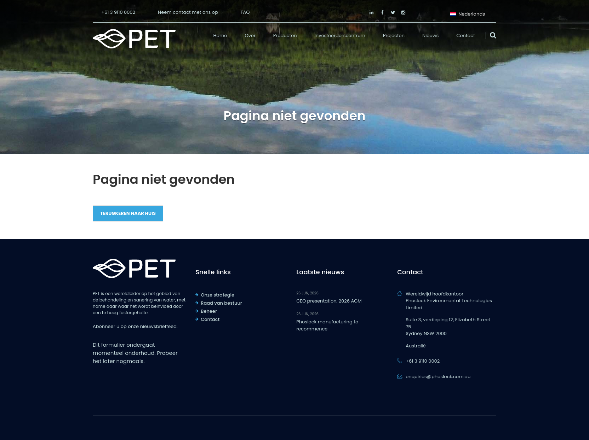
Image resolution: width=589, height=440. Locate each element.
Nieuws (430, 35)
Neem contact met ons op (188, 12)
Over (250, 35)
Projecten (394, 35)
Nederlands (467, 13)
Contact (465, 35)
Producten (285, 35)
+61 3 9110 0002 (118, 12)
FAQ (245, 12)
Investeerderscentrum (340, 35)
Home (220, 35)
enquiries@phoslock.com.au (438, 376)
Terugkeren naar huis (128, 213)
